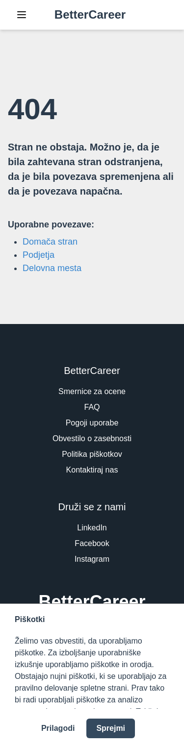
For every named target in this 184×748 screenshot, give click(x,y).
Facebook (92, 543)
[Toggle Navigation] (21, 15)
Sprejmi (110, 728)
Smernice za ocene (92, 391)
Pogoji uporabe (92, 423)
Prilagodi (58, 728)
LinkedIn (92, 528)
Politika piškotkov (92, 454)
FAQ (92, 407)
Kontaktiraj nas (92, 470)
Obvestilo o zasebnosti (92, 438)
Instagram (92, 559)
